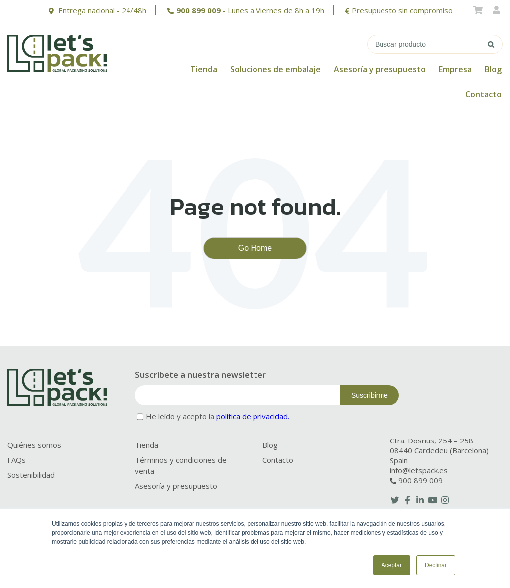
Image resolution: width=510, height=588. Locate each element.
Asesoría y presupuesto (380, 69)
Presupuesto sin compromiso (402, 10)
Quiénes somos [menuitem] (34, 445)
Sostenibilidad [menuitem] (31, 475)
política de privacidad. (252, 416)
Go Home (255, 248)
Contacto (483, 94)
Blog (493, 69)
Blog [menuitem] (270, 445)
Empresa (455, 69)
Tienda (203, 69)
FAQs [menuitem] (16, 460)
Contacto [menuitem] (277, 460)
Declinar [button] (436, 565)
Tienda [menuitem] (146, 445)
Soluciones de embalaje (275, 69)
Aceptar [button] (392, 565)
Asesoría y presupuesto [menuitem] (176, 486)
